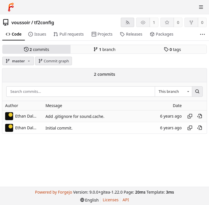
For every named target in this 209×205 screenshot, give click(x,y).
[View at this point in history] (199, 116)
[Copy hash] (190, 116)
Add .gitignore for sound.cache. (74, 116)
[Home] (11, 7)
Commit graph (53, 60)
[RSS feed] (127, 22)
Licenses (111, 199)
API (125, 199)
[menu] (89, 200)
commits (36, 49)
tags (172, 49)
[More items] (202, 34)
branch (104, 49)
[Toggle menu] (201, 7)
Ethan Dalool (26, 116)
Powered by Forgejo (53, 192)
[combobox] (173, 91)
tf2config (44, 22)
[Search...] (197, 91)
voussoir (20, 22)
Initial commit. (59, 128)
